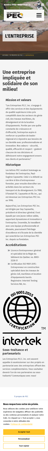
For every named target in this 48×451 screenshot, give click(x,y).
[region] (24, 425)
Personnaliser (24, 439)
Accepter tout (24, 432)
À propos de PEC (21, 396)
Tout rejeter (24, 446)
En (35, 4)
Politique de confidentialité (21, 424)
